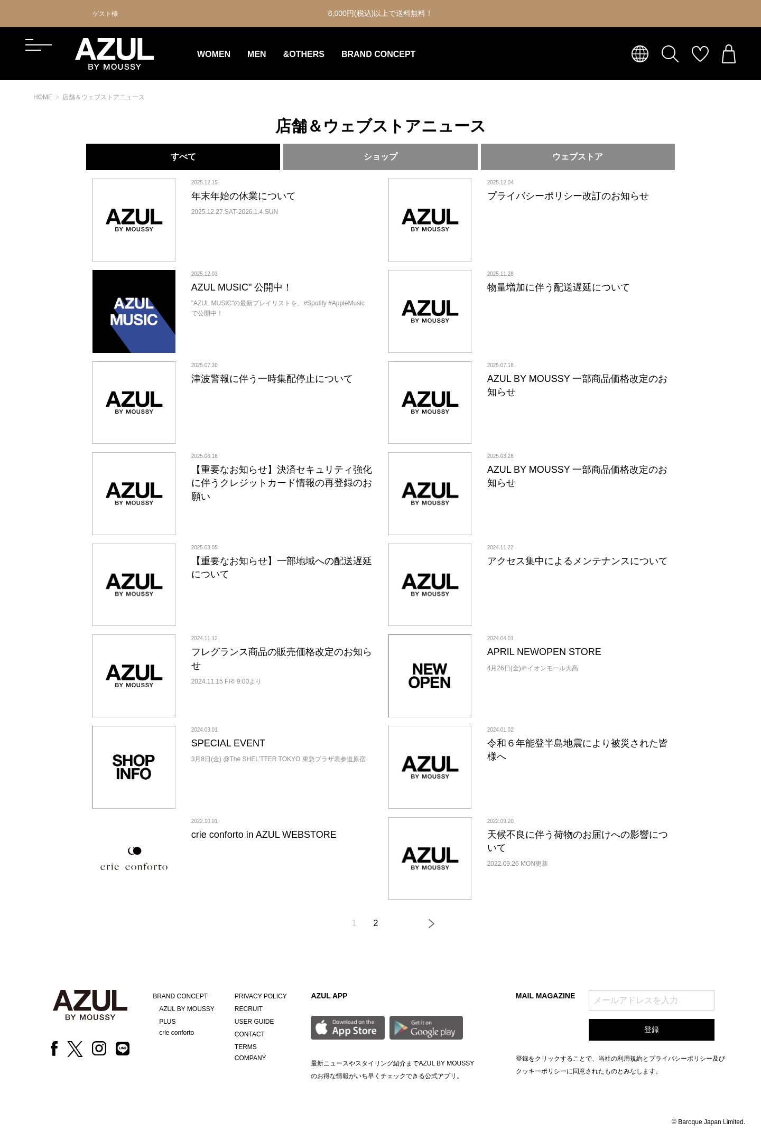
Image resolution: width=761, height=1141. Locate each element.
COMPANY (250, 1058)
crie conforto (176, 1032)
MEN (256, 54)
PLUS (167, 1021)
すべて (183, 156)
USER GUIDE (254, 1021)
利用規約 (630, 1058)
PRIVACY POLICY (261, 996)
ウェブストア (577, 156)
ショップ (380, 156)
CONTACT (250, 1034)
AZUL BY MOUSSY (187, 1009)
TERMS (246, 1047)
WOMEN (213, 54)
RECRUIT (249, 1009)
